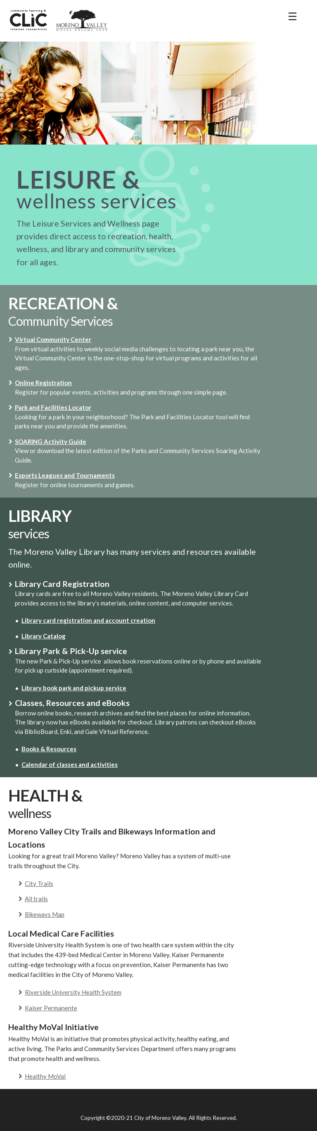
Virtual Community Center (53, 339)
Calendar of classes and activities (69, 764)
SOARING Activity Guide (50, 441)
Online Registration (43, 382)
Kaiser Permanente (51, 1008)
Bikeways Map (44, 914)
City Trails (39, 883)
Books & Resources (48, 748)
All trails (36, 898)
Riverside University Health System (73, 992)
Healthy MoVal (45, 1076)
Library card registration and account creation (88, 620)
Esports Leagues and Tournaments (65, 475)
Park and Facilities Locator (53, 407)
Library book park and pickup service (73, 688)
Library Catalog (43, 636)
